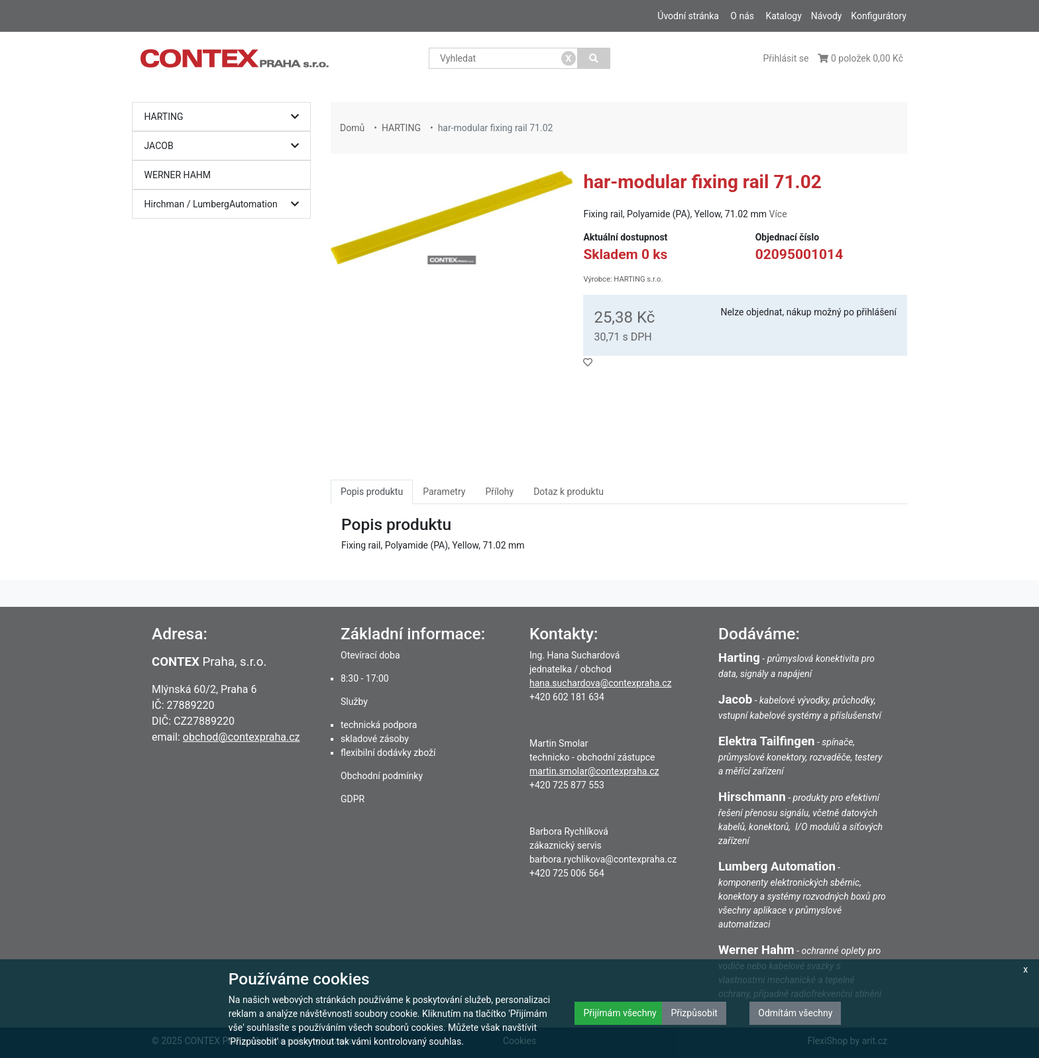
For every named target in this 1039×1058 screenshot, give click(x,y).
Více (778, 214)
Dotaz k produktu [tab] (568, 491)
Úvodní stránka (688, 16)
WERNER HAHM (177, 175)
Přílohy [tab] (499, 491)
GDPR (352, 799)
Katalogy (783, 16)
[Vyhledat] (594, 58)
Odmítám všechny (795, 1013)
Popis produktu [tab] (372, 491)
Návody (826, 16)
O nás (742, 16)
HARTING (224, 117)
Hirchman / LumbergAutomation (224, 204)
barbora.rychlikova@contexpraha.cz (603, 859)
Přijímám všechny (619, 1013)
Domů (352, 128)
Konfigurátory (878, 16)
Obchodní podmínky (382, 775)
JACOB (224, 146)
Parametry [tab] (444, 491)
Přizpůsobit (694, 1013)
